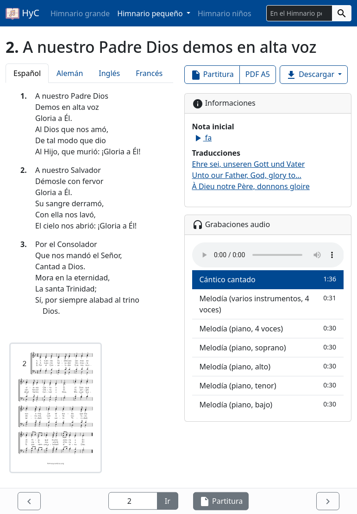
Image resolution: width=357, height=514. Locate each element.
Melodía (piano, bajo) (268, 404)
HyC (22, 13)
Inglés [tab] (109, 73)
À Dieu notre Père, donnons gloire (251, 186)
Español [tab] (27, 73)
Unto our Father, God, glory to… (246, 175)
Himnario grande (80, 13)
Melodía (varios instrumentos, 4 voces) (268, 304)
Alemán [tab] (69, 73)
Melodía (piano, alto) (268, 366)
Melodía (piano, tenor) (268, 385)
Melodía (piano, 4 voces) (268, 328)
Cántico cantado (268, 279)
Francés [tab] (149, 73)
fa (202, 138)
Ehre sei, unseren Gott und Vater (248, 164)
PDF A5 (257, 74)
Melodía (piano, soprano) (268, 347)
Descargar (311, 75)
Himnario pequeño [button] (151, 13)
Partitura (212, 75)
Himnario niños (224, 13)
